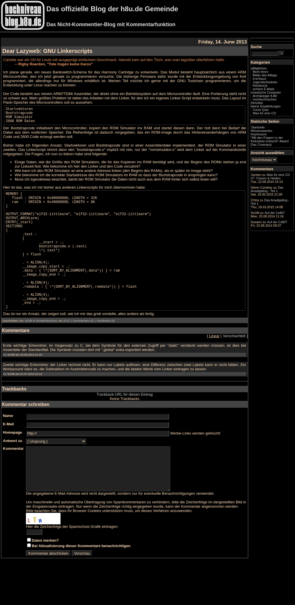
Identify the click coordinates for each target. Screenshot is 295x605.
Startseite (258, 127)
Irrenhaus (259, 78)
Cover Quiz (260, 109)
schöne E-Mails (264, 89)
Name (8, 444)
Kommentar (13, 477)
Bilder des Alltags (265, 75)
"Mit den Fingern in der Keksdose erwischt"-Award (270, 139)
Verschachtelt (234, 364)
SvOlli (28, 349)
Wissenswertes (261, 130)
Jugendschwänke (265, 82)
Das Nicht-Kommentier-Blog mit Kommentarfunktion (110, 24)
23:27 (66, 349)
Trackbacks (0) (105, 349)
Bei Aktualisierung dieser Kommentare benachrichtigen (81, 583)
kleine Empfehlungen (266, 106)
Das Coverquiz (261, 144)
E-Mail (8, 452)
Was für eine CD (264, 113)
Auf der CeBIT (275, 213)
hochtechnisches (46, 349)
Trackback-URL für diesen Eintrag (125, 423)
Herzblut (257, 103)
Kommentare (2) (83, 349)
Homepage (12, 461)
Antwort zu (12, 469)
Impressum (259, 134)
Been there (260, 71)
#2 (4, 402)
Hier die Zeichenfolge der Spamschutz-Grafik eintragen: (72, 564)
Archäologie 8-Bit (265, 96)
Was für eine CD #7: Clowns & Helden (270, 176)
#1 (4, 383)
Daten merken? (45, 577)
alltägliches (259, 68)
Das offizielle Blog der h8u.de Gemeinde (112, 9)
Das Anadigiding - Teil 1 (267, 189)
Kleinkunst (260, 85)
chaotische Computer (266, 92)
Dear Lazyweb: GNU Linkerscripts (47, 51)
